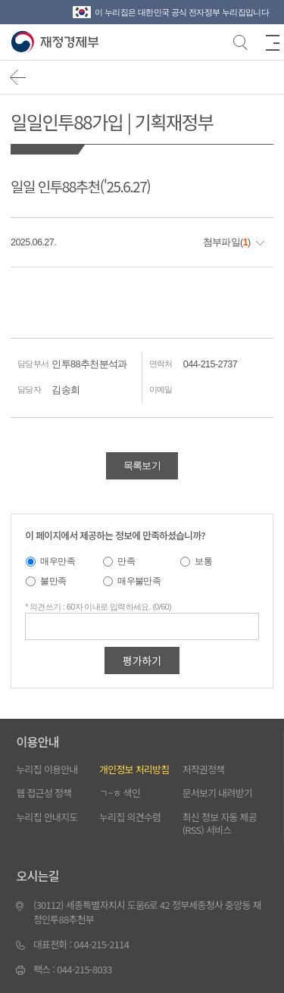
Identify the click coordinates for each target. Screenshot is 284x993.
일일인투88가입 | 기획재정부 (112, 121)
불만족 (53, 580)
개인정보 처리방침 (134, 769)
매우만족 (57, 561)
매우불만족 (139, 580)
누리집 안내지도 (46, 817)
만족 (126, 561)
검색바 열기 (239, 41)
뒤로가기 (19, 78)
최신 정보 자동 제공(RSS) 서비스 (220, 823)
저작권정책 (204, 769)
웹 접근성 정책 (43, 792)
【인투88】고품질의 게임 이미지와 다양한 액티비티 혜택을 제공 (57, 42)
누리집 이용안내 (46, 769)
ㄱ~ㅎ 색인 (119, 792)
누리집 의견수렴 (130, 817)
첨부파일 (221, 242)
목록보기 (142, 466)
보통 (203, 561)
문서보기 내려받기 (217, 792)
